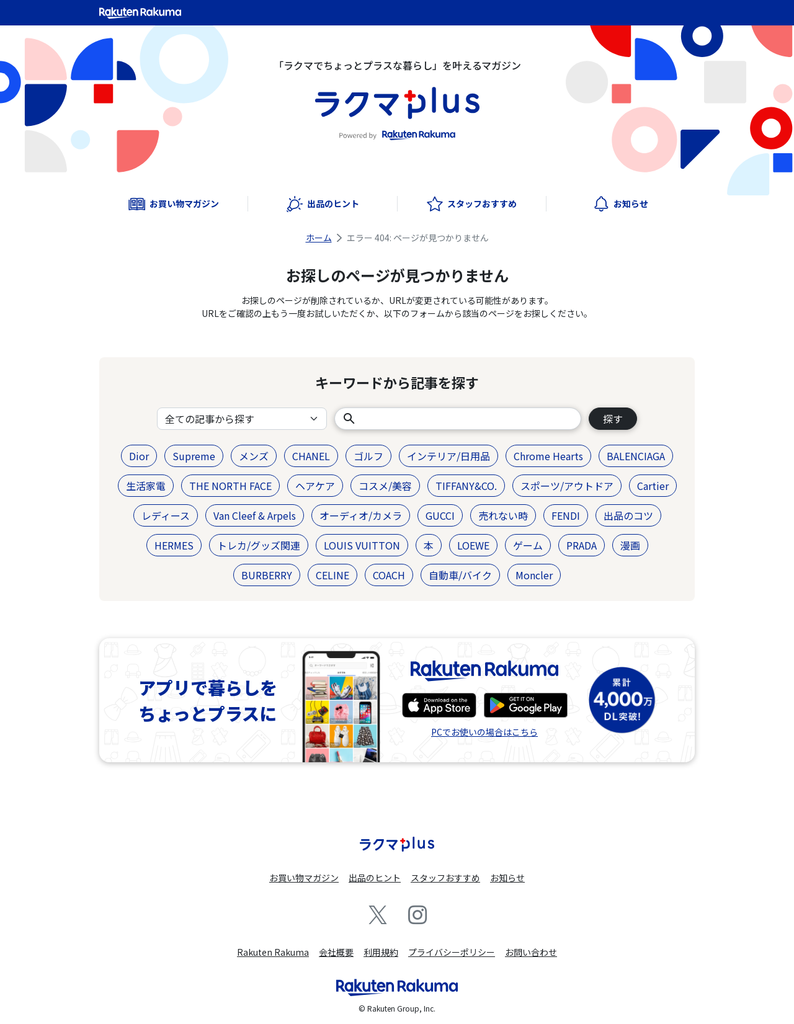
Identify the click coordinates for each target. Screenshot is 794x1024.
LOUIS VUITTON (362, 545)
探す (613, 418)
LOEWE (473, 545)
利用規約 (381, 952)
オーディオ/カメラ (360, 515)
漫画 (630, 545)
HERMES (174, 545)
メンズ (254, 455)
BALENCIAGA (636, 455)
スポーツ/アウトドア (566, 485)
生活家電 (146, 485)
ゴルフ (368, 455)
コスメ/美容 (385, 485)
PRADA (581, 545)
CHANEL (311, 455)
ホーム (319, 237)
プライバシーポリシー (451, 952)
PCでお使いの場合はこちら (484, 732)
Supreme (193, 455)
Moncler (534, 575)
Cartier (653, 485)
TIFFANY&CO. (466, 485)
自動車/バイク (460, 575)
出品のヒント (375, 877)
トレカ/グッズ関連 (258, 545)
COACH (389, 575)
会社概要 (336, 952)
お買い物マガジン (304, 877)
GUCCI (440, 515)
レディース (165, 515)
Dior (139, 455)
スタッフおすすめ (445, 877)
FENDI (565, 515)
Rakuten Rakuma (273, 952)
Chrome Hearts (548, 455)
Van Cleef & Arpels (254, 515)
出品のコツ (628, 515)
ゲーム (528, 545)
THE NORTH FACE (230, 485)
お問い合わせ (531, 952)
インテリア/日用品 (448, 455)
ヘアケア (315, 485)
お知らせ (507, 877)
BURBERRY (266, 575)
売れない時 (503, 515)
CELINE (332, 575)
